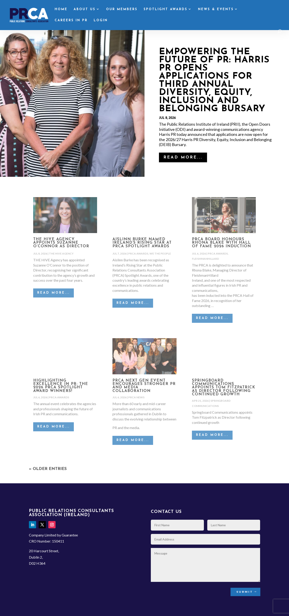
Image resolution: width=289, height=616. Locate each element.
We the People (160, 253)
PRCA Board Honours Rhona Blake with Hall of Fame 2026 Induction (221, 242)
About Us (85, 9)
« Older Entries (48, 469)
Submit (244, 591)
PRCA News (136, 397)
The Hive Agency (61, 253)
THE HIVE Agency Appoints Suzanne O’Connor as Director (61, 242)
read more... (183, 157)
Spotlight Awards (165, 9)
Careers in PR (71, 20)
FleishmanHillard (205, 258)
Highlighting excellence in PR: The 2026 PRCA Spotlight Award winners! (60, 386)
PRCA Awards (138, 253)
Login (101, 20)
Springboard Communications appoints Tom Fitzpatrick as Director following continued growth (223, 387)
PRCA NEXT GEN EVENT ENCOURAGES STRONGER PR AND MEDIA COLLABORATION (144, 386)
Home (61, 9)
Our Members (122, 9)
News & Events (216, 9)
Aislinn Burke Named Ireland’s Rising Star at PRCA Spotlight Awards (142, 242)
